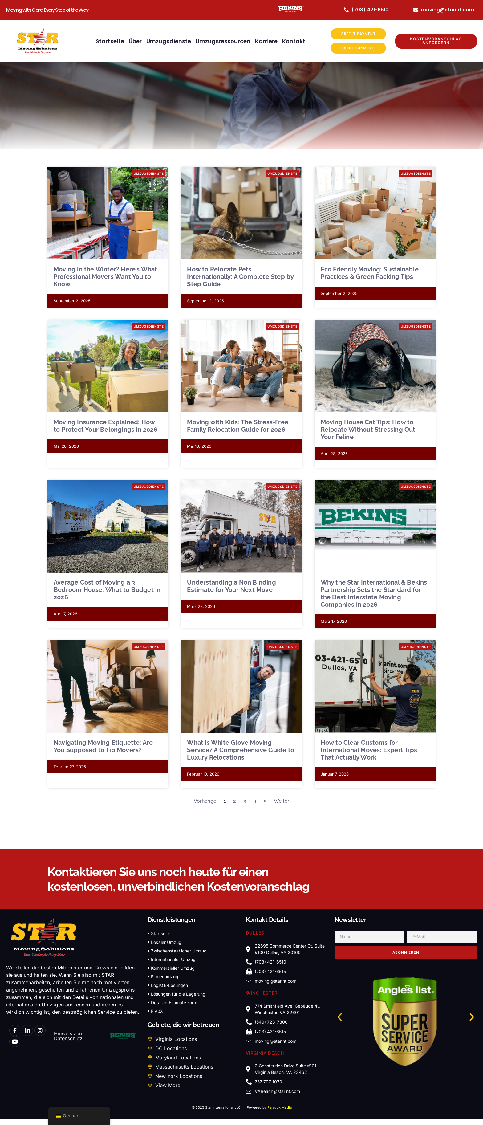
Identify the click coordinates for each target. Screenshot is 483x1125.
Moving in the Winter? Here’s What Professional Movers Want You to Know (105, 277)
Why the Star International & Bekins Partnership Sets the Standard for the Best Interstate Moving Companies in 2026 (374, 594)
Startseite (110, 41)
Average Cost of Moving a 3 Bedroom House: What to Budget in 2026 (107, 590)
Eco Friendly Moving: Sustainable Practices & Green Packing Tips (370, 273)
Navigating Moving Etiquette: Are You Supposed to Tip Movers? (103, 746)
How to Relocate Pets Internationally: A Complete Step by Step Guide (240, 277)
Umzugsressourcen (223, 41)
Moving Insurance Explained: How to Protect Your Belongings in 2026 (105, 426)
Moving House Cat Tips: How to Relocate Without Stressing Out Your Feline (368, 430)
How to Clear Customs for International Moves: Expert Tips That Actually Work (369, 750)
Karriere (266, 41)
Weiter (281, 801)
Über (135, 41)
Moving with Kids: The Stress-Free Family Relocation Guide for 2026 (237, 426)
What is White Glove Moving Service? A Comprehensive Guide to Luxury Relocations (240, 750)
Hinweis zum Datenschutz (68, 1036)
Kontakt (293, 41)
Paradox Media (279, 1108)
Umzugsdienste (168, 41)
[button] (340, 1017)
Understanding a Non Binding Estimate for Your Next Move (231, 586)
